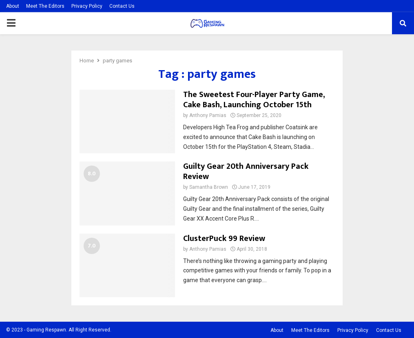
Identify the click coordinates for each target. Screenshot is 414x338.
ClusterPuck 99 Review (224, 238)
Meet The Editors (45, 6)
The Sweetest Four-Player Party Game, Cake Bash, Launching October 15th (254, 100)
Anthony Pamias (207, 115)
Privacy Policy (86, 6)
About (12, 6)
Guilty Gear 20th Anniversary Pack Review (245, 171)
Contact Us (122, 6)
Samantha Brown (208, 187)
